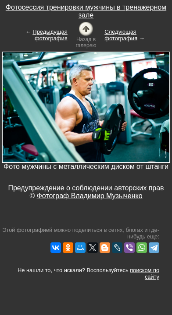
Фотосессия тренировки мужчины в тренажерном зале (86, 11)
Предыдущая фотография (50, 35)
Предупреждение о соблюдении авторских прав (86, 188)
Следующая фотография (120, 35)
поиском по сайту (144, 273)
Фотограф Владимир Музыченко (90, 196)
